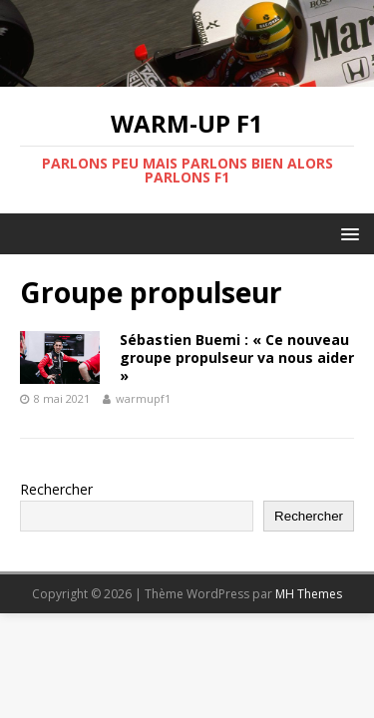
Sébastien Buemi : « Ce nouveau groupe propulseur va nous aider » (237, 357)
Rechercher (56, 489)
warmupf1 (143, 398)
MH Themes (308, 593)
